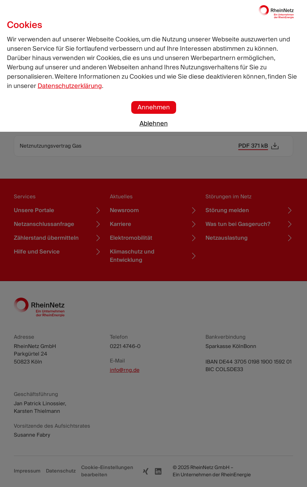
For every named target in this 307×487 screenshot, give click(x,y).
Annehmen (153, 107)
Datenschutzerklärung (70, 86)
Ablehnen (154, 123)
